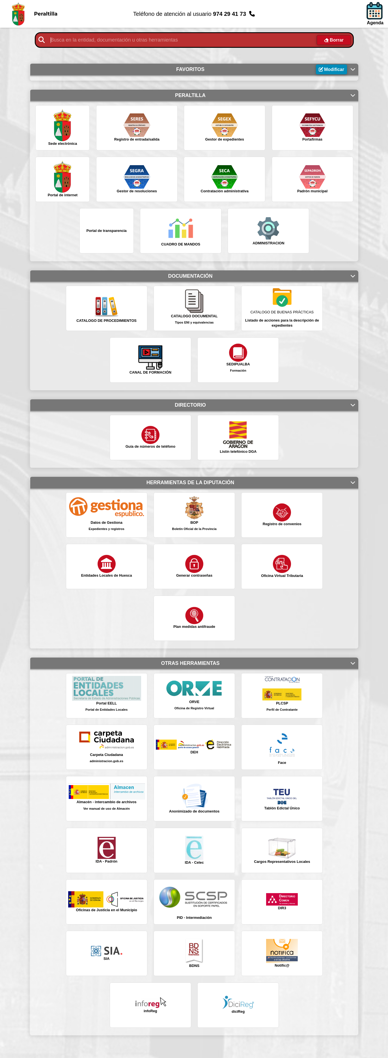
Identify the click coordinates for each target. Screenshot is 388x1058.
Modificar (334, 69)
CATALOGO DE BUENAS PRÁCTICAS (282, 312)
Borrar (337, 40)
